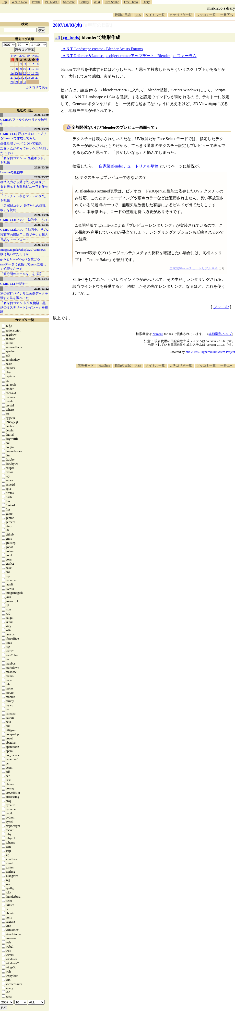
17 (24, 73)
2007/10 (24, 55)
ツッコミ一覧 (206, 15)
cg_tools (71, 37)
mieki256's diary (221, 8)
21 (12, 77)
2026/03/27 (41, 177)
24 (24, 77)
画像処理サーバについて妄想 (21, 143)
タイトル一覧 (155, 15)
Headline (104, 365)
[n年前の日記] (97, 25)
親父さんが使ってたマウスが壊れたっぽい (24, 151)
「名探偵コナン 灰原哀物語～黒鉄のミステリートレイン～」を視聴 (24, 307)
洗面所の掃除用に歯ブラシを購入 (24, 235)
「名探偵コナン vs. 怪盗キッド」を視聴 (23, 160)
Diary (146, 2)
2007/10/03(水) (67, 25)
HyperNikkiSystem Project (218, 352)
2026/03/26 (41, 215)
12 (33, 69)
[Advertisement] (146, 383)
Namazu (158, 334)
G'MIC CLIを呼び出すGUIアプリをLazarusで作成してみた (23, 136)
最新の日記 (123, 15)
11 (28, 69)
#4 (57, 37)
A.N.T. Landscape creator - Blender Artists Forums (103, 49)
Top (4, 2)
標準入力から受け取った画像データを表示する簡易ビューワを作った (24, 186)
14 (12, 73)
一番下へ (226, 15)
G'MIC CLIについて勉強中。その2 (24, 229)
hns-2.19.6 (192, 352)
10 (24, 69)
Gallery (84, 2)
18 (28, 73)
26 (33, 77)
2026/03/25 (41, 224)
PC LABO (52, 2)
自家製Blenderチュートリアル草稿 (128, 166)
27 (37, 77)
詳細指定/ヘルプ (220, 334)
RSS (138, 15)
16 (20, 73)
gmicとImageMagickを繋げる (20, 259)
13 (37, 69)
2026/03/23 (41, 279)
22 (16, 77)
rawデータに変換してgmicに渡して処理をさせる (23, 266)
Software (69, 2)
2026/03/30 (41, 115)
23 (20, 77)
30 (20, 82)
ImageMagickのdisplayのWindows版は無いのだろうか (23, 252)
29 (16, 82)
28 (12, 82)
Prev (14, 55)
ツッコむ (221, 307)
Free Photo (131, 2)
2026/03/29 (41, 129)
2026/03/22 (41, 288)
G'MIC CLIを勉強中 (14, 283)
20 (37, 73)
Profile (36, 2)
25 (28, 77)
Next (35, 55)
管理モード (86, 365)
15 (16, 73)
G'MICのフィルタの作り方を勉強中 (23, 122)
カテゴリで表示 (37, 87)
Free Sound (112, 2)
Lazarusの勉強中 (11, 172)
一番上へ (226, 365)
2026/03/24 (41, 245)
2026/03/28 (41, 167)
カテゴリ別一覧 (181, 15)
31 (24, 82)
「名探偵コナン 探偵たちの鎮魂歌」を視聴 (23, 208)
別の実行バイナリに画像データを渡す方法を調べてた (24, 296)
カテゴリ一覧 (24, 320)
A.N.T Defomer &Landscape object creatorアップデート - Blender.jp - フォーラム (130, 56)
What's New (19, 2)
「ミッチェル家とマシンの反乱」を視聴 (24, 198)
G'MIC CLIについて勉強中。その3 (24, 220)
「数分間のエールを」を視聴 (21, 274)
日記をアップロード (14, 240)
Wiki (97, 2)
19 (33, 73)
